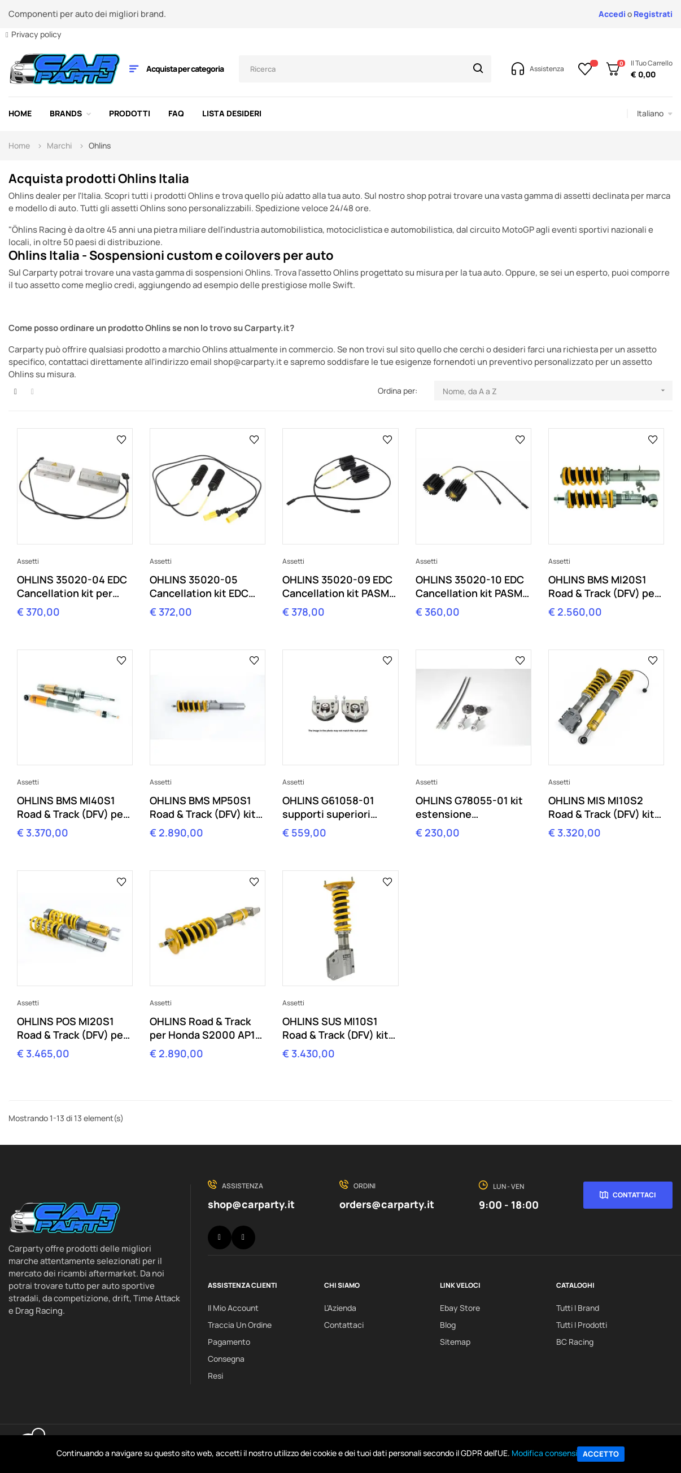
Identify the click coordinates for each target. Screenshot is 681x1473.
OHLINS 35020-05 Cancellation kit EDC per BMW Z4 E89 (199, 586)
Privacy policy (36, 34)
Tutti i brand (577, 1307)
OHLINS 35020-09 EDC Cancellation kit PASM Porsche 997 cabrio (337, 586)
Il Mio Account (233, 1307)
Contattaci (634, 1195)
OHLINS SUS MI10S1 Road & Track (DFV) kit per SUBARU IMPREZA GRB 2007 (335, 1027)
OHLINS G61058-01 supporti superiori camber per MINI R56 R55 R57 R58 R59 (332, 807)
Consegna (226, 1358)
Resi (215, 1375)
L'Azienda (340, 1307)
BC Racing (574, 1341)
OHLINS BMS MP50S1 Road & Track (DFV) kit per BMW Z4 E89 (203, 807)
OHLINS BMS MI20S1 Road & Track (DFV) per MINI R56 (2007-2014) (603, 586)
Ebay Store (460, 1307)
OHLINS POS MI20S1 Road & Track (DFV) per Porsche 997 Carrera (72, 1027)
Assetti (28, 561)
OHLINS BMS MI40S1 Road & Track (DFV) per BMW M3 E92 (72, 807)
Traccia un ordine (240, 1324)
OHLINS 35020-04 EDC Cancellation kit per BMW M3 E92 (72, 586)
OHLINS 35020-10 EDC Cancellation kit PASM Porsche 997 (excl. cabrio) (470, 586)
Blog (448, 1324)
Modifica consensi (544, 1453)
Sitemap (455, 1341)
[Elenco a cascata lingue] (655, 113)
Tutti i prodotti (581, 1324)
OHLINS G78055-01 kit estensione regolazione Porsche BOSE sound (469, 807)
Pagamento (229, 1341)
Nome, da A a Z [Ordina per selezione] (558, 390)
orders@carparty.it (386, 1204)
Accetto (601, 1454)
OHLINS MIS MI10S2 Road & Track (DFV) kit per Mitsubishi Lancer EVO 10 (601, 807)
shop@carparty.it (251, 1204)
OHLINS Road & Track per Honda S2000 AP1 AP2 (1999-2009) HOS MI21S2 (203, 1027)
